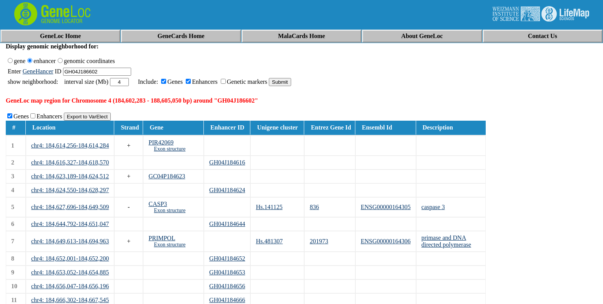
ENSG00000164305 (386, 207)
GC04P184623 (166, 176)
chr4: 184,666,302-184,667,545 (70, 300)
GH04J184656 (227, 286)
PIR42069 (160, 142)
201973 (319, 241)
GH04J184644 (227, 224)
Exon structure (169, 149)
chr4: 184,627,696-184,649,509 (70, 207)
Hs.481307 (269, 241)
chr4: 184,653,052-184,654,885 (70, 272)
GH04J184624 (227, 190)
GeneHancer (38, 71)
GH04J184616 (227, 162)
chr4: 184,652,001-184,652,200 (70, 258)
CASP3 (157, 204)
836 (314, 207)
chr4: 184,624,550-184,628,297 (70, 190)
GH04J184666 (227, 300)
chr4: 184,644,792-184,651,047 (70, 224)
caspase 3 (433, 207)
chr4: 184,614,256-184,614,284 (70, 145)
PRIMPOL (161, 238)
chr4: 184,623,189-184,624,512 (70, 176)
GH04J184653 (227, 272)
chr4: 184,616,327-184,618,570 (70, 162)
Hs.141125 (269, 207)
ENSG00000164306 (386, 241)
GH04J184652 (227, 258)
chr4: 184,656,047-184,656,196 (70, 286)
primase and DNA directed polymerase (446, 241)
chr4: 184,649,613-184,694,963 (70, 241)
